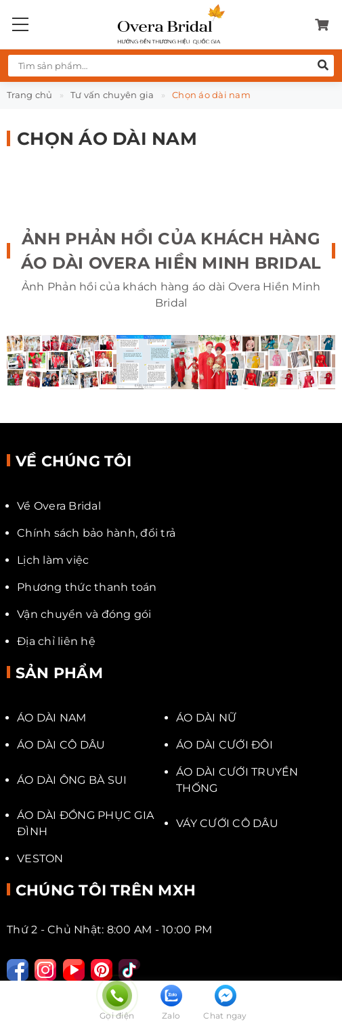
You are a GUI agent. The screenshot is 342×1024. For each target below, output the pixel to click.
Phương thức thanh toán (87, 587)
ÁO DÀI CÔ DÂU (61, 744)
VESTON (40, 858)
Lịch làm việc (53, 560)
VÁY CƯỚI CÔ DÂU (227, 823)
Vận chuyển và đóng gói (84, 614)
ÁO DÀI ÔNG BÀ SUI (72, 780)
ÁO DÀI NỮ (206, 717)
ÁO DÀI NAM (52, 717)
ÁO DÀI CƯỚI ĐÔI (224, 744)
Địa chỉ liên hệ (56, 641)
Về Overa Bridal (59, 505)
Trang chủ (29, 94)
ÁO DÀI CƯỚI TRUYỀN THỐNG (237, 780)
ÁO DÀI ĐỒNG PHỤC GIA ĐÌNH (85, 823)
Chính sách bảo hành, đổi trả (96, 533)
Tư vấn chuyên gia (112, 94)
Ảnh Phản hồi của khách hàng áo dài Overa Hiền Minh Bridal (171, 251)
